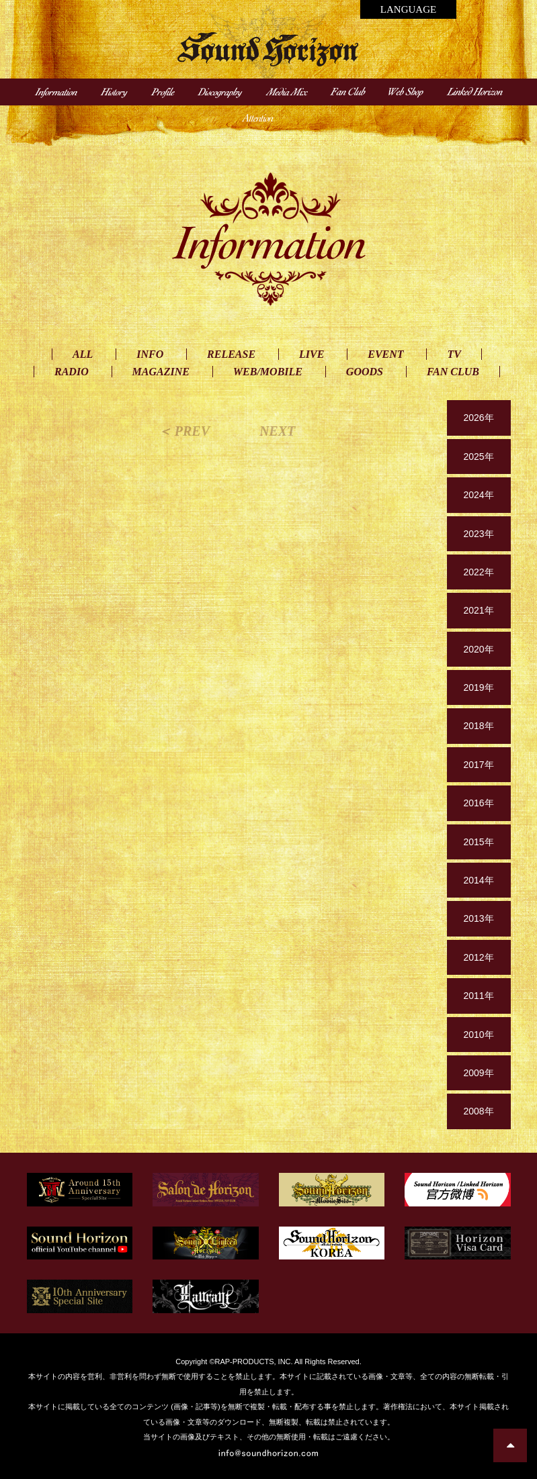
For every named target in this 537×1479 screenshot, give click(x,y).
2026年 (478, 417)
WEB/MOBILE (267, 371)
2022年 (478, 572)
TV (453, 354)
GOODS (364, 371)
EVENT (385, 354)
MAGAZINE (161, 371)
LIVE (311, 354)
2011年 (478, 995)
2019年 (478, 687)
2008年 (478, 1111)
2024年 (478, 494)
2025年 (478, 456)
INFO (149, 354)
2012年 (478, 957)
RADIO (71, 371)
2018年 (478, 725)
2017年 (478, 764)
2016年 (478, 803)
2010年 (478, 1034)
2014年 (478, 880)
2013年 (478, 918)
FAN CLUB (453, 371)
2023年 (478, 533)
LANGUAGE (408, 9)
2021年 (478, 610)
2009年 (478, 1072)
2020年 (478, 649)
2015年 (478, 842)
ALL (83, 354)
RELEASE (231, 354)
